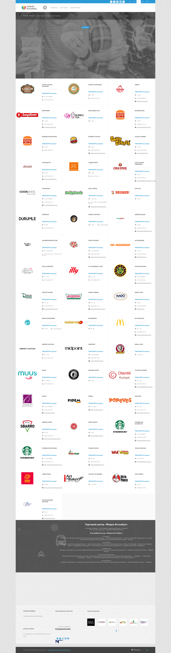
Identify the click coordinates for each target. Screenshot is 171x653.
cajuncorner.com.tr (142, 153)
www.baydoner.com (50, 127)
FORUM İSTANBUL (29, 16)
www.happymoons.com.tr (98, 257)
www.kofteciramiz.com (51, 309)
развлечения (75, 8)
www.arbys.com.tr (142, 101)
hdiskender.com (141, 257)
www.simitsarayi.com (97, 435)
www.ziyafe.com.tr (49, 518)
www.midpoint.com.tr (97, 361)
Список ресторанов (53, 16)
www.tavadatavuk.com (97, 464)
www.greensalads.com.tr (144, 231)
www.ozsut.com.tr (49, 413)
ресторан (64, 8)
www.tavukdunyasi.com (144, 461)
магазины (54, 8)
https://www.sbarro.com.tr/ (52, 439)
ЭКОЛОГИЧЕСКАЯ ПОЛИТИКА (32, 616)
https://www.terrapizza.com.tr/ (53, 487)
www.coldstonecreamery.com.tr (146, 181)
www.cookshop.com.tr (50, 205)
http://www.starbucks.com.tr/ (53, 464)
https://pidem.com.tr (97, 409)
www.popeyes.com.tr (143, 413)
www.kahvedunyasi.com (144, 283)
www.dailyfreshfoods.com (98, 206)
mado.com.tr (140, 309)
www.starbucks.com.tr (143, 440)
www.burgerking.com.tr (144, 127)
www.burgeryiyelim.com (98, 153)
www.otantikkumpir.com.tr (145, 387)
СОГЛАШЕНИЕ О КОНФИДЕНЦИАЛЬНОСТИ (58, 650)
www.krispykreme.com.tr (98, 309)
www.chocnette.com (50, 179)
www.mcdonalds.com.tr (144, 335)
